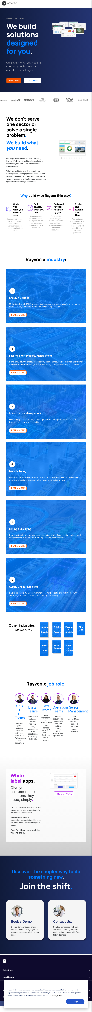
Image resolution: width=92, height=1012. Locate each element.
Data (45, 712)
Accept (75, 1002)
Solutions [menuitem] (8, 976)
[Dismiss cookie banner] (83, 985)
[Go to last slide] (61, 155)
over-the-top (28, 177)
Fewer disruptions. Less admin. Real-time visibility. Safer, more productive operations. (58, 732)
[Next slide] (82, 155)
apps (28, 787)
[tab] (61, 164)
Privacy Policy (57, 996)
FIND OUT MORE (63, 800)
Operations (61, 713)
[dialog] (46, 994)
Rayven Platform (13, 167)
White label (17, 784)
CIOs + (19, 714)
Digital (32, 713)
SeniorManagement (78, 715)
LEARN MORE (18, 321)
